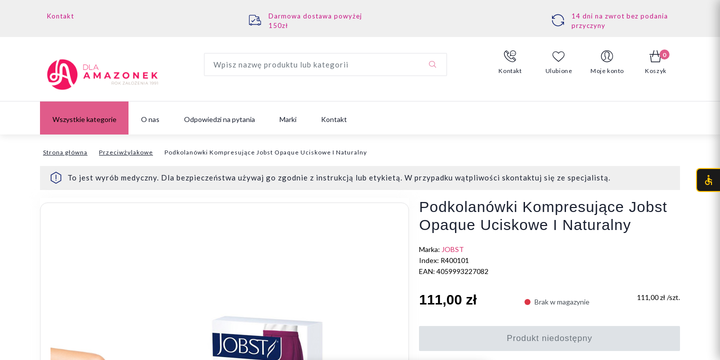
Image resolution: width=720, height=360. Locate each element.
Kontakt (60, 16)
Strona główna (65, 152)
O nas (150, 119)
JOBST (453, 249)
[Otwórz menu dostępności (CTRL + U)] (708, 180)
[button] (510, 62)
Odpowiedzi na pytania (219, 119)
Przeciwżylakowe (126, 152)
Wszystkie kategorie (84, 119)
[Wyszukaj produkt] (325, 64)
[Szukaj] (432, 64)
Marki (288, 119)
